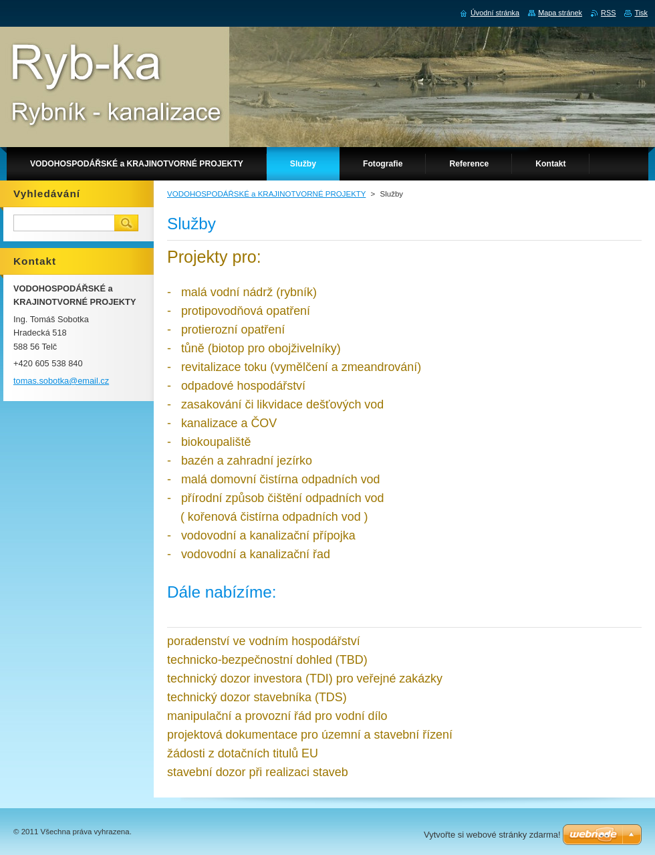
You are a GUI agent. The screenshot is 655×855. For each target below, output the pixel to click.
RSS (608, 13)
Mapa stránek (560, 13)
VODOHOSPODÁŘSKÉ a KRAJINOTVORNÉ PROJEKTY (266, 194)
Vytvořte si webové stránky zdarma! (492, 835)
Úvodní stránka (495, 13)
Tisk (641, 13)
